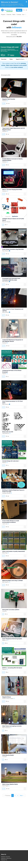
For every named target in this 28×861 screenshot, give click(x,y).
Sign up (19, 10)
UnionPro (4, 611)
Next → (22, 795)
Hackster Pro (4, 860)
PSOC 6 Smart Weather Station (10, 784)
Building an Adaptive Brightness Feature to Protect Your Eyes (13, 490)
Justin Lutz (4, 523)
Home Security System (8, 755)
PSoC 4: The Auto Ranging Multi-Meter (12, 189)
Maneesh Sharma (6, 221)
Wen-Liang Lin (5, 582)
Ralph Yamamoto (6, 727)
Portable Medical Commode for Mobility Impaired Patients (12, 159)
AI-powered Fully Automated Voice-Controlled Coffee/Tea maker (11, 279)
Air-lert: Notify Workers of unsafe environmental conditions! (10, 521)
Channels (8, 14)
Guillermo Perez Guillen (7, 698)
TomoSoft (4, 756)
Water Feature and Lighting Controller (12, 726)
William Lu (4, 640)
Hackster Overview (5, 856)
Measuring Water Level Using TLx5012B (12, 580)
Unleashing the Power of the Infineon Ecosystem (11, 371)
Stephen (4, 373)
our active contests (17, 67)
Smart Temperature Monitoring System (12, 639)
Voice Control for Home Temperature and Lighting (12, 309)
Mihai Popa (4, 553)
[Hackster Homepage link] (7, 10)
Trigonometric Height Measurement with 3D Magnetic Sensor (13, 129)
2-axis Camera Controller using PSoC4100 (13, 249)
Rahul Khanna (5, 251)
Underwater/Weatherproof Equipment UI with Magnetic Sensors (12, 340)
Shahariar (4, 100)
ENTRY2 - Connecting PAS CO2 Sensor (12, 668)
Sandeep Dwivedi (6, 493)
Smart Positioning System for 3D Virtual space (12, 402)
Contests (19, 14)
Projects (3, 14)
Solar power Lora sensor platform (10, 609)
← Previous (7, 795)
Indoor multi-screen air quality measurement (13, 551)
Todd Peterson (5, 433)
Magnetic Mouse (6, 697)
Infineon (17, 27)
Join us (17, 5)
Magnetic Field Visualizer (8, 99)
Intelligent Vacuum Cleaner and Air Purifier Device (13, 219)
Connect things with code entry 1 (10, 461)
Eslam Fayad (5, 785)
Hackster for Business (6, 858)
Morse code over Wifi (7, 432)
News (13, 14)
